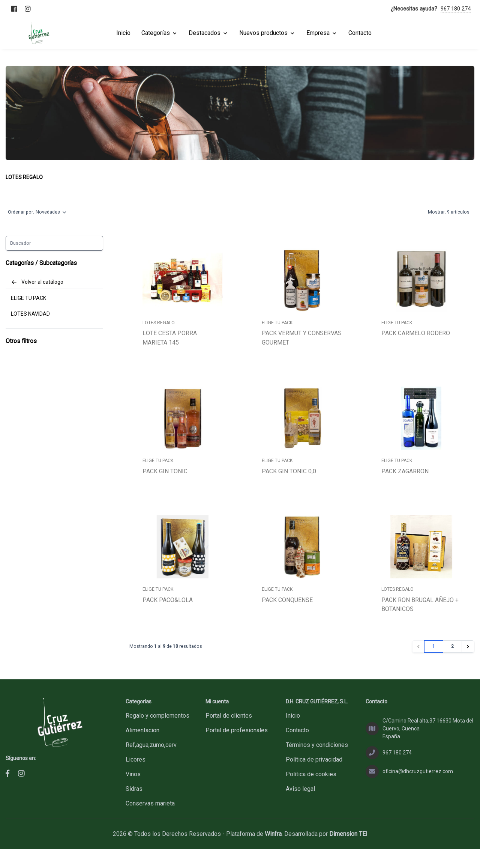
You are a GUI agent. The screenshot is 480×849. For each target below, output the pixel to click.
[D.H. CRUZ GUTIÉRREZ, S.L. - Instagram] (21, 773)
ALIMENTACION (142, 730)
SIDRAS (134, 788)
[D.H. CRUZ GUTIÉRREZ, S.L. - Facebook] (7, 773)
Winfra (273, 833)
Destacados (208, 32)
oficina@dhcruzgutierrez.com (417, 771)
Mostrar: (449, 212)
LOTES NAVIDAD (30, 314)
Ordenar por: (37, 212)
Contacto (297, 730)
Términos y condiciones (317, 744)
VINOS (133, 774)
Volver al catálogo (37, 282)
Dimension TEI (348, 833)
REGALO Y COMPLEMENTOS (157, 715)
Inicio (293, 715)
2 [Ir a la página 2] (452, 646)
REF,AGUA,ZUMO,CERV (151, 744)
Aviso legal (300, 788)
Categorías (159, 32)
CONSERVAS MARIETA (150, 803)
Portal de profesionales (237, 730)
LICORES (136, 759)
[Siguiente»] (468, 646)
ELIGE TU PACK (28, 298)
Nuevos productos (267, 32)
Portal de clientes (229, 715)
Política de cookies (311, 774)
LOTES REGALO (24, 177)
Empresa (322, 32)
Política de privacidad (314, 759)
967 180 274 (456, 8)
